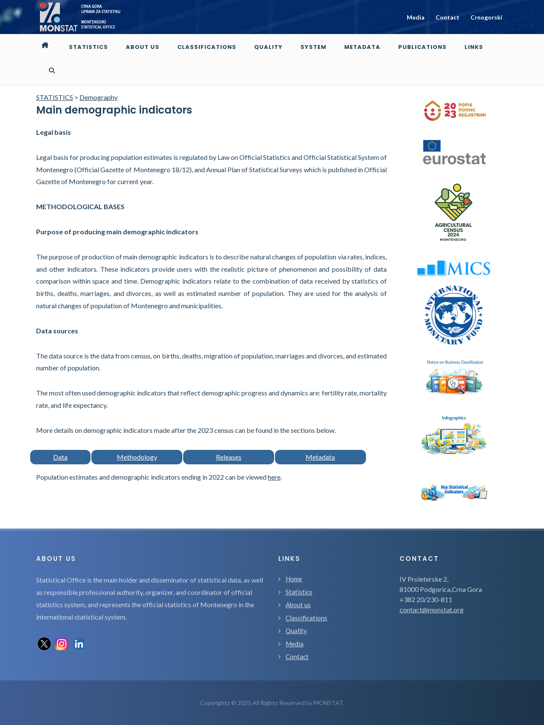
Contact (447, 17)
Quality (296, 630)
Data (60, 457)
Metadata (320, 457)
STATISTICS (54, 97)
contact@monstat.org (432, 610)
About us (298, 604)
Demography (98, 97)
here (274, 477)
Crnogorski (486, 17)
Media (416, 17)
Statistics (299, 592)
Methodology (137, 457)
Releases (228, 457)
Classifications (306, 618)
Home (294, 579)
